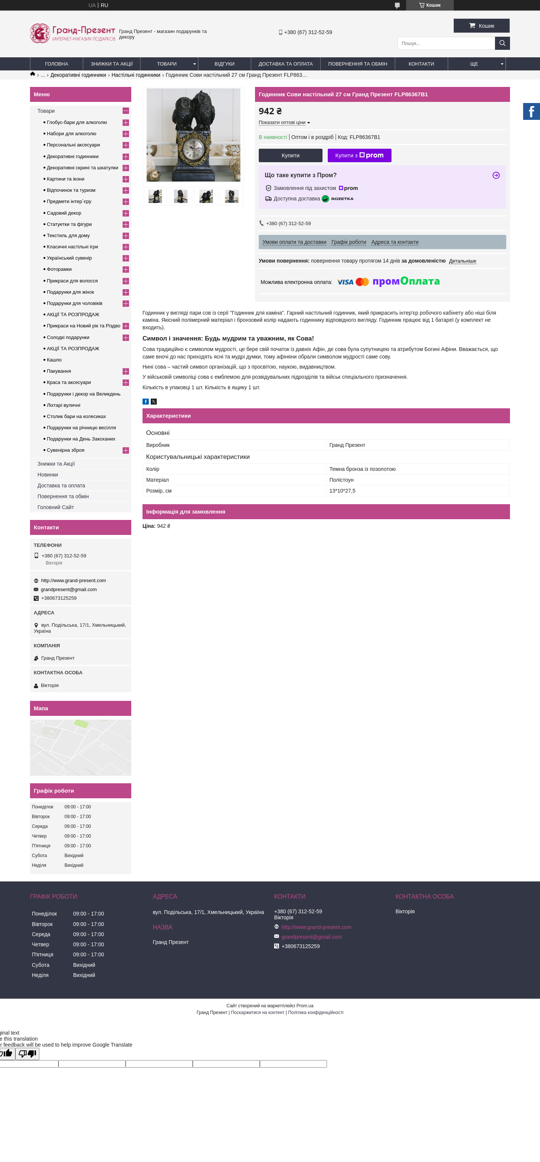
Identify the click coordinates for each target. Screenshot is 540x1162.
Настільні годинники (135, 75)
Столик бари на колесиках (76, 416)
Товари (167, 64)
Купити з (359, 155)
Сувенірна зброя (65, 450)
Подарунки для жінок (70, 292)
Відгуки (224, 64)
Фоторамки (59, 269)
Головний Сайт (56, 507)
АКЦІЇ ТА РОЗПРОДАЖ (73, 314)
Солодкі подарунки (68, 337)
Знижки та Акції (112, 64)
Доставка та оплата (61, 485)
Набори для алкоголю (71, 133)
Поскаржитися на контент (257, 1012)
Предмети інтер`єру (69, 201)
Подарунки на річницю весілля (81, 427)
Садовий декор (64, 213)
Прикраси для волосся (72, 281)
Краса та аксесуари (69, 382)
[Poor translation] (27, 1054)
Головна (56, 64)
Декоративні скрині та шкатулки (82, 167)
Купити (291, 155)
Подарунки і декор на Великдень (83, 394)
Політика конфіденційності (316, 1012)
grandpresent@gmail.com (69, 589)
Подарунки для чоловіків (74, 303)
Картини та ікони (65, 179)
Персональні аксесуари (73, 145)
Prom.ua (305, 1005)
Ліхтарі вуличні (63, 405)
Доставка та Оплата (286, 64)
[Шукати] (502, 43)
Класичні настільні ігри (72, 246)
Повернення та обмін (357, 64)
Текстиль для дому (68, 235)
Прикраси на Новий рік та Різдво (83, 326)
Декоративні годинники (78, 75)
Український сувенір (69, 258)
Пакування (59, 371)
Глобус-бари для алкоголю (77, 122)
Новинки (48, 475)
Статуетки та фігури (69, 224)
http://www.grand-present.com (73, 580)
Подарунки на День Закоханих (81, 439)
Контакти (421, 64)
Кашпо (54, 360)
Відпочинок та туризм (71, 190)
